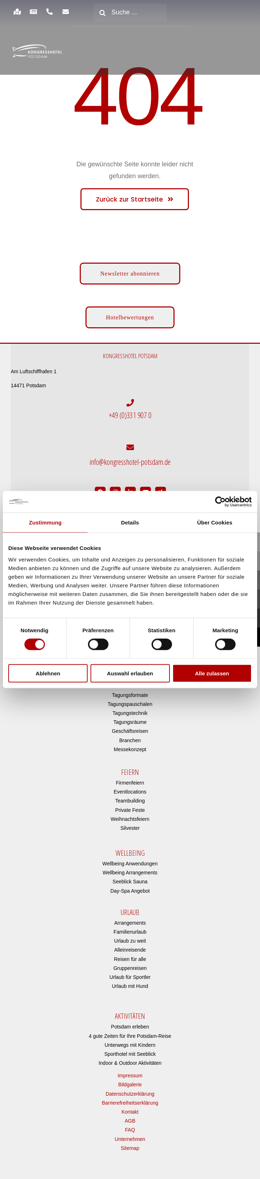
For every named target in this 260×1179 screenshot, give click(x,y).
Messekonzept (130, 746)
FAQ (130, 1127)
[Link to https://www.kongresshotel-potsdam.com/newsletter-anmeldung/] (66, 11)
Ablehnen (48, 673)
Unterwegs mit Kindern (130, 1042)
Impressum (129, 1073)
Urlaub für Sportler (130, 974)
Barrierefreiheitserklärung (130, 1100)
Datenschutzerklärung (130, 1091)
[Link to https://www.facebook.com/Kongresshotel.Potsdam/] (100, 489)
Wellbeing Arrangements (130, 870)
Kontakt (129, 1109)
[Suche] (102, 13)
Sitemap (130, 1145)
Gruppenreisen (130, 965)
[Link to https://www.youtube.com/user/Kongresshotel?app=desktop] (145, 489)
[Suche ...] (130, 13)
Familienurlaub (130, 929)
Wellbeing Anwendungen (130, 861)
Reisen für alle (130, 956)
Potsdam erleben (130, 1024)
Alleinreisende (130, 947)
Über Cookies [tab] (214, 522)
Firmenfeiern (130, 780)
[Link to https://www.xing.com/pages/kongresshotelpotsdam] (160, 489)
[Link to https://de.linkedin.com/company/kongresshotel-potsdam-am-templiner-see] (130, 489)
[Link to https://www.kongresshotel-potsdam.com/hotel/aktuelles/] (33, 11)
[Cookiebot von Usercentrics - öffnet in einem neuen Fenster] (220, 501)
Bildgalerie (129, 1082)
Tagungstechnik (129, 710)
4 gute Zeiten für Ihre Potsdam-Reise (130, 1033)
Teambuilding (130, 798)
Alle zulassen (212, 673)
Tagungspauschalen (130, 701)
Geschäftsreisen (130, 728)
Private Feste (130, 807)
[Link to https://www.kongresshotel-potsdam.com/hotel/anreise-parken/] (17, 11)
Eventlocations (129, 789)
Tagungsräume (130, 719)
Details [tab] (130, 522)
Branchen (130, 737)
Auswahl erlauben (130, 673)
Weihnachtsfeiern (130, 816)
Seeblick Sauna (129, 879)
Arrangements (130, 920)
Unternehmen (130, 1136)
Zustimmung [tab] (45, 522)
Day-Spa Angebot (130, 888)
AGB (130, 1118)
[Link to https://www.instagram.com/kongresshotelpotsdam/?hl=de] (115, 489)
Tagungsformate (130, 692)
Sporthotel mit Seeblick (129, 1051)
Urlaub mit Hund (130, 983)
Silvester (130, 825)
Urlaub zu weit (130, 938)
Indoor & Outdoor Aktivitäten (129, 1060)
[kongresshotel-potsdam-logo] (37, 51)
